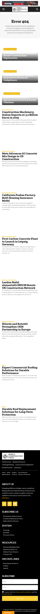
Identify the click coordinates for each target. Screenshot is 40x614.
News (4, 365)
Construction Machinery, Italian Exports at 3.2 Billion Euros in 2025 (20, 114)
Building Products (8, 151)
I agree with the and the (19, 593)
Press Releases (7, 110)
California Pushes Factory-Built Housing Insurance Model (19, 197)
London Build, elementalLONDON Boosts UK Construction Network (19, 285)
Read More (5, 498)
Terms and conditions (23, 592)
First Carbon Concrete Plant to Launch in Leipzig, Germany (20, 241)
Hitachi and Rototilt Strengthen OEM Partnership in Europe (16, 326)
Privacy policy (7, 594)
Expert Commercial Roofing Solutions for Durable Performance (19, 370)
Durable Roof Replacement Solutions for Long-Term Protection (19, 411)
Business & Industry (10, 49)
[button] (3, 9)
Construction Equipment (11, 93)
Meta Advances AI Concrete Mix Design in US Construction (19, 156)
